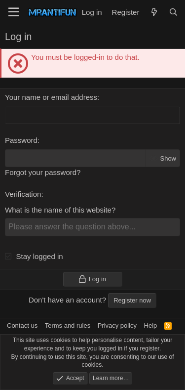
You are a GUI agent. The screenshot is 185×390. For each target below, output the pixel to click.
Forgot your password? (42, 172)
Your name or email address (51, 97)
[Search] (173, 12)
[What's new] (153, 12)
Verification (23, 194)
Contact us (22, 325)
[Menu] (13, 12)
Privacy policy (117, 325)
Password (21, 140)
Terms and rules (67, 325)
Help (150, 325)
